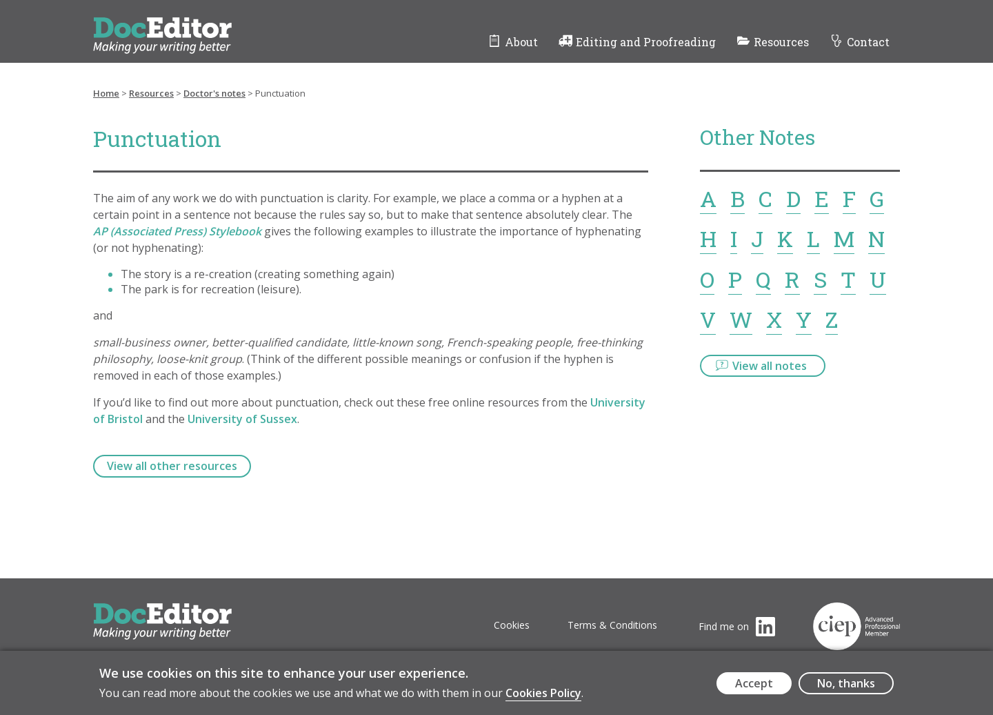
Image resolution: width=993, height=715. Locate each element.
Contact (868, 42)
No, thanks (846, 687)
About (521, 42)
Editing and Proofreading (646, 42)
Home (106, 93)
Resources (781, 42)
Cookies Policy (543, 697)
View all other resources (172, 465)
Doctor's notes (214, 93)
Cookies (512, 624)
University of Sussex (242, 419)
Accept (754, 687)
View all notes (769, 365)
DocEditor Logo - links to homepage (188, 24)
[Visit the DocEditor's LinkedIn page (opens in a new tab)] (737, 627)
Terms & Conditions (612, 624)
